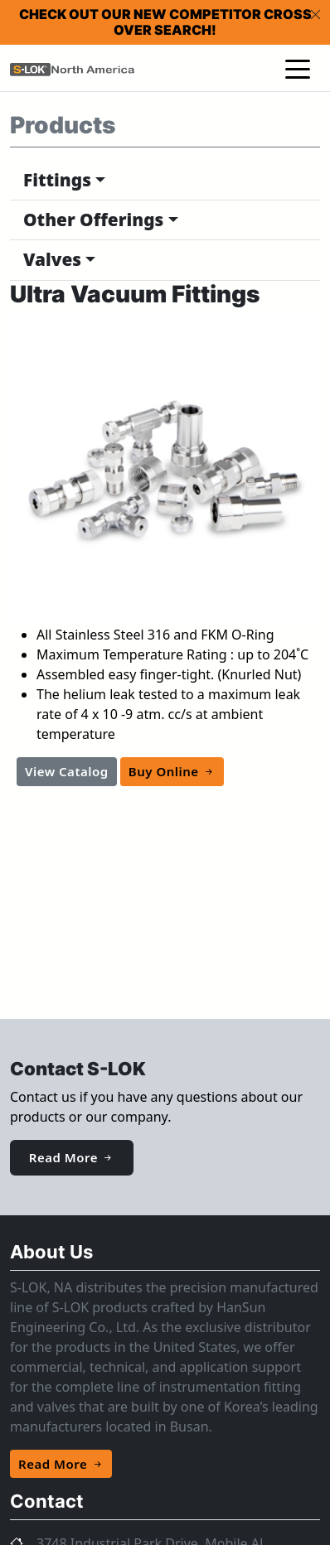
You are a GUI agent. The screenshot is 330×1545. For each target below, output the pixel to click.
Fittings (57, 179)
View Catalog (67, 771)
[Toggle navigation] (297, 68)
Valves (52, 259)
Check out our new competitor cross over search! (165, 22)
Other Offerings (93, 219)
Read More (71, 1157)
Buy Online (172, 771)
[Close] (316, 14)
